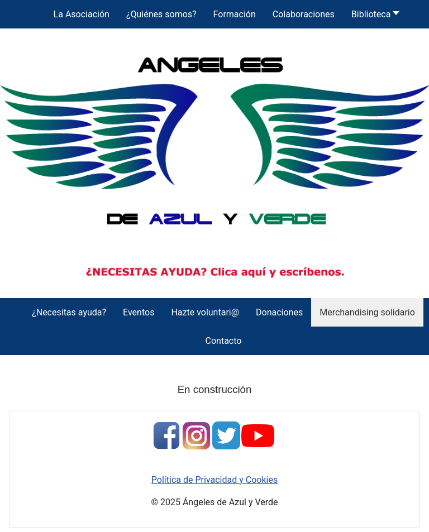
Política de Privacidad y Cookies (214, 480)
